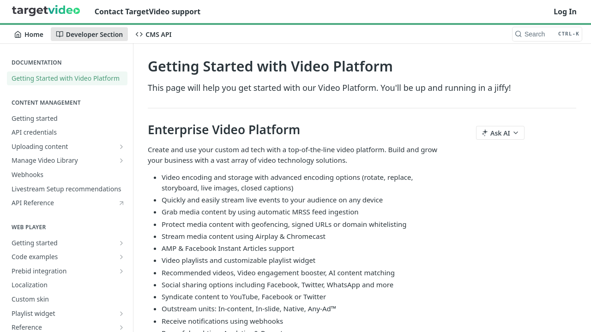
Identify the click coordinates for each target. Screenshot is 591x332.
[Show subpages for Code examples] (121, 257)
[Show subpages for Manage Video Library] (121, 160)
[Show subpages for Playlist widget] (121, 313)
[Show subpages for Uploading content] (121, 146)
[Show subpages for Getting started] (121, 243)
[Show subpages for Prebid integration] (121, 271)
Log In (565, 11)
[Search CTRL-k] (547, 34)
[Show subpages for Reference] (121, 327)
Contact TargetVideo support (147, 11)
